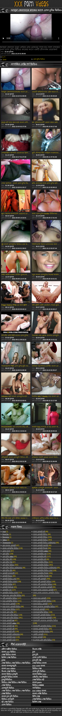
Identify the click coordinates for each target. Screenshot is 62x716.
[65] (9, 557)
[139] (12, 548)
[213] (12, 593)
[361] (12, 618)
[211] (40, 634)
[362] (10, 565)
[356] (43, 573)
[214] (44, 626)
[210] (42, 604)
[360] (41, 579)
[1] (5, 532)
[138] (11, 582)
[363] (43, 565)
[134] (42, 554)
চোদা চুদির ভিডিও (39, 59)
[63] (8, 570)
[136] (44, 582)
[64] (10, 579)
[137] (9, 590)
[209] (42, 537)
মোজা (4, 60)
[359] (42, 598)
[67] (10, 545)
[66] (13, 568)
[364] (42, 540)
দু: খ (3, 57)
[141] (11, 601)
